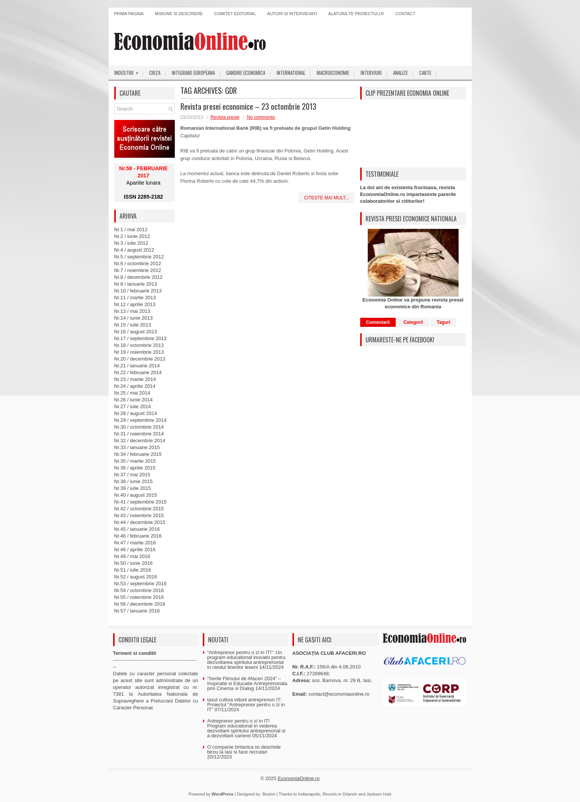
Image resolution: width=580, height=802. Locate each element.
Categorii (413, 322)
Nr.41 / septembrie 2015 (140, 502)
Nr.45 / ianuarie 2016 (137, 529)
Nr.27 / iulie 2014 (132, 406)
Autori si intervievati (292, 13)
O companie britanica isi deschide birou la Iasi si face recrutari (244, 749)
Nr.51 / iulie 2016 (132, 570)
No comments (261, 117)
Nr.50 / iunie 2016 (133, 563)
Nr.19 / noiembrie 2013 (139, 352)
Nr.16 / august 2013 (135, 331)
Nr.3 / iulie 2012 (131, 243)
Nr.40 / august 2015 (135, 495)
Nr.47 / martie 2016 (135, 543)
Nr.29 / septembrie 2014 (140, 420)
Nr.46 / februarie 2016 (138, 536)
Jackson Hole (379, 794)
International (291, 72)
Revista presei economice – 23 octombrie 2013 (248, 106)
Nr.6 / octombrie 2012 (137, 263)
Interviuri (371, 72)
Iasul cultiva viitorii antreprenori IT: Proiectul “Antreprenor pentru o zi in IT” (246, 704)
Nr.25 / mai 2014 (132, 393)
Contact (405, 13)
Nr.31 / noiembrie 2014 (139, 434)
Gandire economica (245, 72)
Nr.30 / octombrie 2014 (139, 427)
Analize (400, 72)
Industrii (128, 71)
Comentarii (378, 322)
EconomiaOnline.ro (299, 778)
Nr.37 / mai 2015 (132, 474)
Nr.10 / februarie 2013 (138, 291)
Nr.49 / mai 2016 (132, 556)
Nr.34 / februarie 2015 (138, 454)
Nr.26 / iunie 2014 (133, 400)
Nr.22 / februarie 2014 (138, 372)
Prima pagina (129, 13)
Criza (154, 72)
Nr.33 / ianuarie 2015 (137, 447)
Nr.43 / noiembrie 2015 (139, 515)
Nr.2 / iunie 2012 (132, 236)
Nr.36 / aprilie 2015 (134, 468)
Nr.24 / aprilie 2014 (134, 386)
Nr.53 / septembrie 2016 (140, 583)
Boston (268, 794)
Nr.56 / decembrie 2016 (139, 604)
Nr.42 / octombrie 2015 (139, 508)
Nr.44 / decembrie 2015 (139, 522)
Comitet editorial (235, 13)
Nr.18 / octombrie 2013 (139, 345)
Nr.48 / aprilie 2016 (134, 549)
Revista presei (225, 117)
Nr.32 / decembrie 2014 (139, 440)
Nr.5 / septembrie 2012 (139, 257)
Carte (425, 72)
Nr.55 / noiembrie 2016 (139, 597)
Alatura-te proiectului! (356, 13)
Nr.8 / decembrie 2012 (138, 277)
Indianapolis (309, 794)
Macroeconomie (333, 72)
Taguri (443, 322)
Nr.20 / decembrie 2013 (139, 359)
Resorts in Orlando (340, 794)
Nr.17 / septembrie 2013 (140, 338)
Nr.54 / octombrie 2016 (139, 590)
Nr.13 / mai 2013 (132, 311)
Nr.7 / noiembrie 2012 (137, 270)
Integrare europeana (193, 72)
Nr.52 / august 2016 (135, 577)
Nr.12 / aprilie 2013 (134, 304)
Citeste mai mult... (326, 198)
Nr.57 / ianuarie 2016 (137, 611)
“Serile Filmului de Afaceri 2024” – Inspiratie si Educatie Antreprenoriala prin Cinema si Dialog (247, 683)
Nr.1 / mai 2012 (131, 229)
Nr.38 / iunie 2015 (133, 481)
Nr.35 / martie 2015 (135, 461)
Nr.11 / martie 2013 (135, 297)
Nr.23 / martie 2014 (135, 379)
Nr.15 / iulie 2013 (132, 325)
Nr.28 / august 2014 (135, 413)
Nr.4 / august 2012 (134, 250)
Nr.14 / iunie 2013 (133, 318)
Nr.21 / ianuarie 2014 (137, 365)
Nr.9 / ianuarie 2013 (135, 284)
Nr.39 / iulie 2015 (132, 488)
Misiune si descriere (179, 13)
